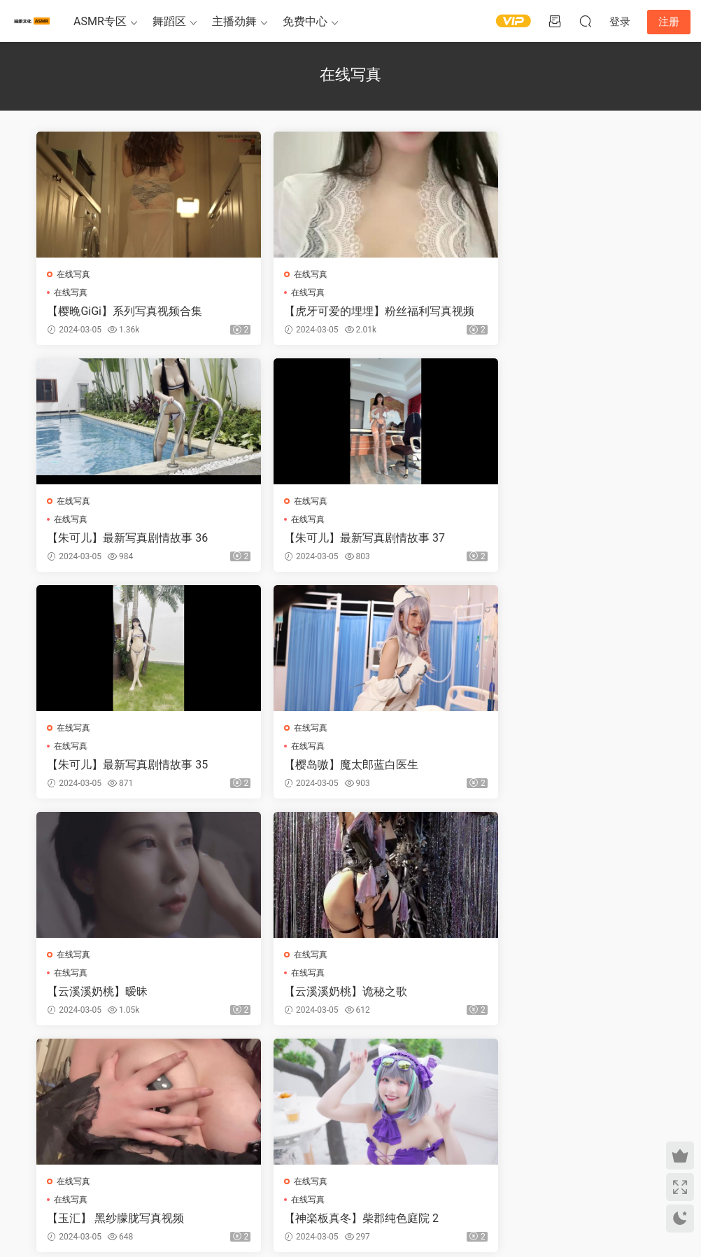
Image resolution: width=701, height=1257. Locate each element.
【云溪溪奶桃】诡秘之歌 (323, 766)
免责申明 (103, 1183)
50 (347, 1065)
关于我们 (68, 1183)
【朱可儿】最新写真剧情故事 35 (342, 538)
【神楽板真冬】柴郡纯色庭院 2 (125, 993)
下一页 (384, 1065)
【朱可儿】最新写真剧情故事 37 (128, 538)
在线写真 (75, 274)
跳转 (454, 1065)
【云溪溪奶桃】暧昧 (98, 766)
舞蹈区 (169, 21)
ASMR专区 (100, 21)
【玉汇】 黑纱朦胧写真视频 (543, 766)
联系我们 (139, 1183)
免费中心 (305, 21)
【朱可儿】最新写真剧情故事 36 (555, 311)
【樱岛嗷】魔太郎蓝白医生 (542, 538)
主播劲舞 (234, 21)
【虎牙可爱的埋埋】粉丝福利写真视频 (346, 311)
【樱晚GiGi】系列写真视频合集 (126, 311)
